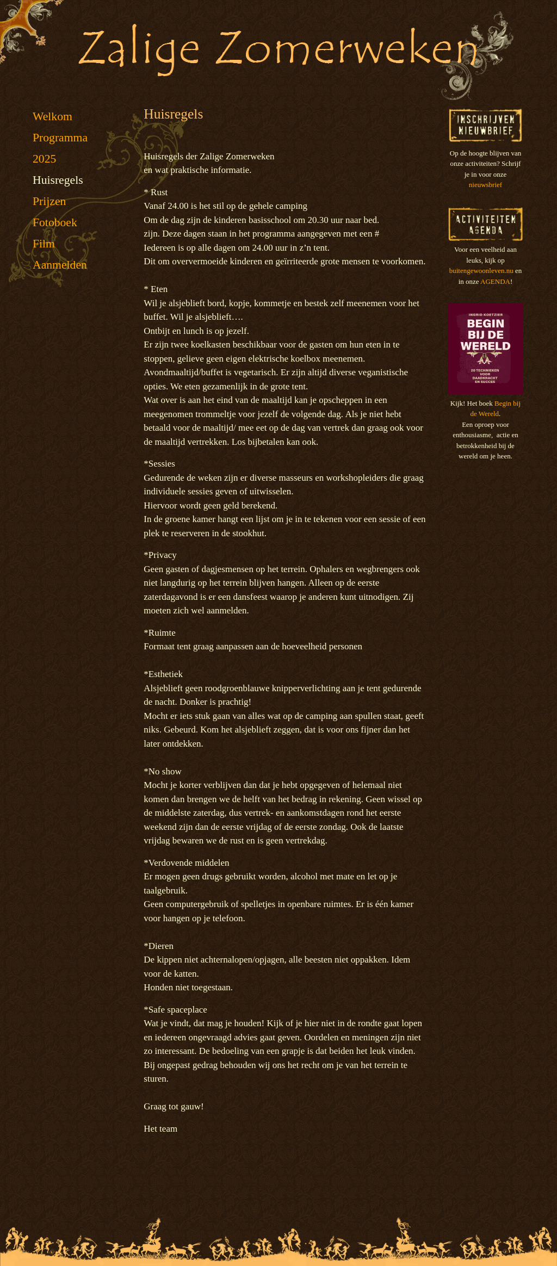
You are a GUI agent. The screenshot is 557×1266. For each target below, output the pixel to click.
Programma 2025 (60, 148)
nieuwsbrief (485, 185)
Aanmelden (60, 264)
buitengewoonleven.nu (481, 270)
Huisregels (58, 180)
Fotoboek (55, 222)
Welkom (52, 116)
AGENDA (495, 281)
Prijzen (49, 201)
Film (44, 243)
